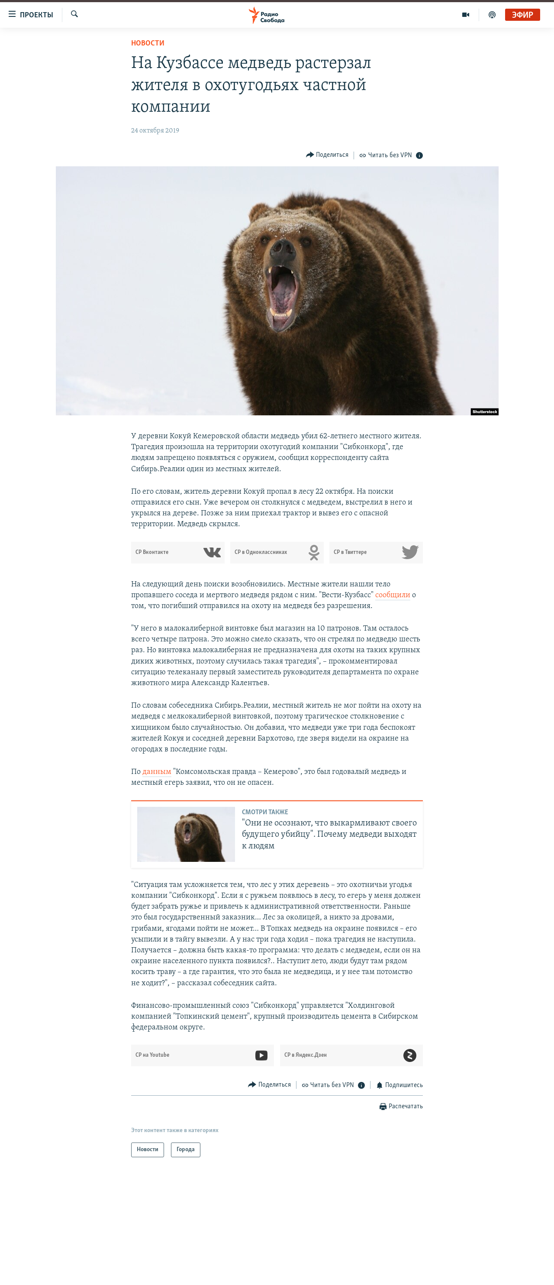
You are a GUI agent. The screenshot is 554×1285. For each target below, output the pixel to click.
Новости (147, 43)
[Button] (327, 155)
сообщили (392, 595)
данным (156, 772)
